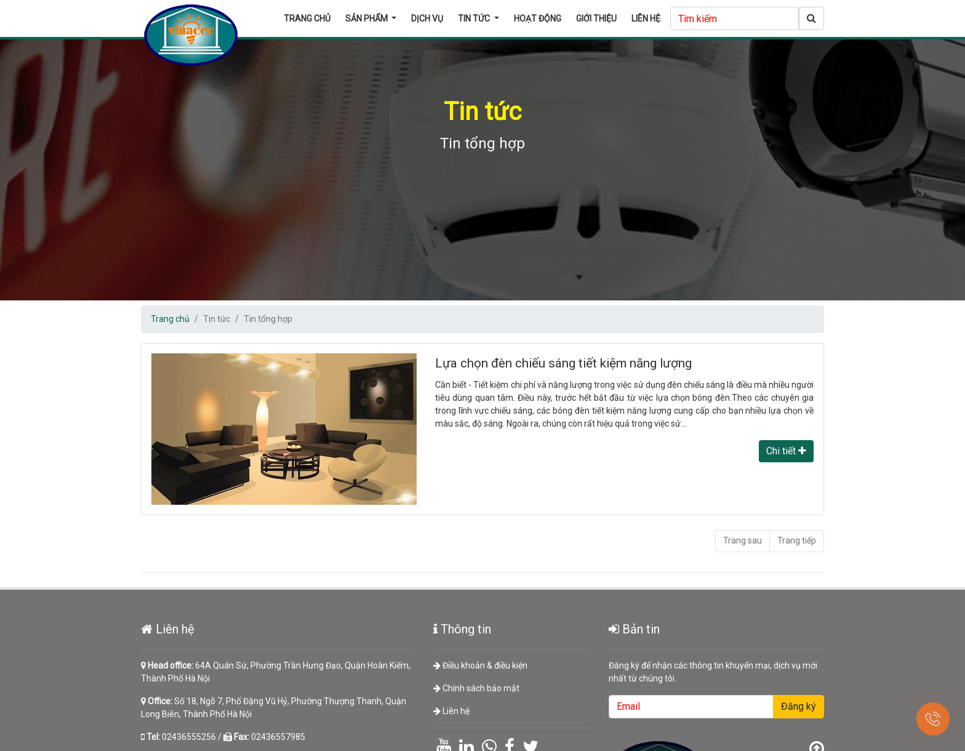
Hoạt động (537, 18)
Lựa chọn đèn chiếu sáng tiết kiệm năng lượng (563, 363)
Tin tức (475, 18)
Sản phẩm (367, 18)
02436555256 (193, 738)
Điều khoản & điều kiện (480, 668)
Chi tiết (786, 451)
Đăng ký (794, 708)
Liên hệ (645, 18)
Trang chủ (307, 18)
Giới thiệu (596, 18)
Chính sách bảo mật (476, 690)
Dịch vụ (427, 18)
